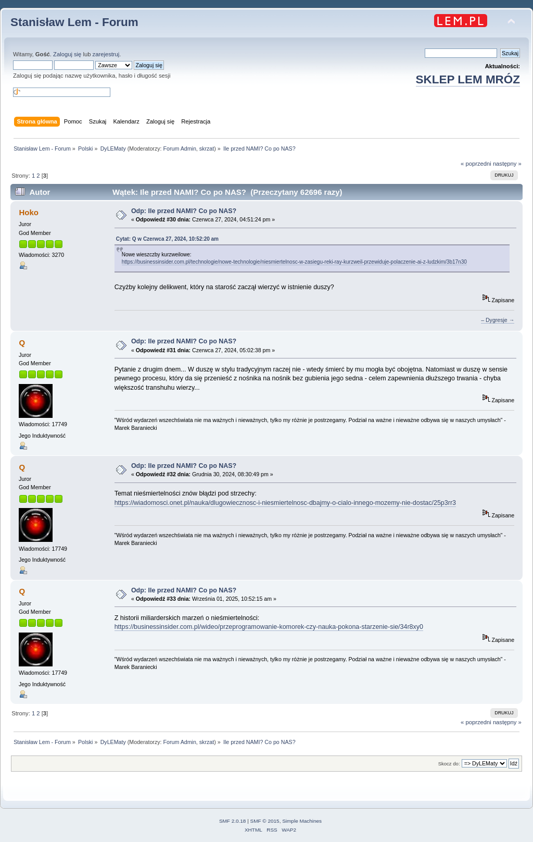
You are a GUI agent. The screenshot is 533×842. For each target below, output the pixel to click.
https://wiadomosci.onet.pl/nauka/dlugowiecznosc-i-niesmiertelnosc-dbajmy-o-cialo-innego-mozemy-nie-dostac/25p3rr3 (285, 502)
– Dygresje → (497, 320)
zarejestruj (106, 54)
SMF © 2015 (265, 821)
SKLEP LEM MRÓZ (468, 79)
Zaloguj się (67, 54)
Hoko (28, 212)
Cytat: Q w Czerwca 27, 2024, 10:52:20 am (167, 239)
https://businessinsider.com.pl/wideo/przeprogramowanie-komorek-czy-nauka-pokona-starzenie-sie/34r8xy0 (269, 626)
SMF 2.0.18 (232, 821)
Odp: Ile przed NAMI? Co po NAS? (183, 211)
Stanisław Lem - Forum (74, 22)
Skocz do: (449, 763)
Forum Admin (179, 148)
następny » (507, 163)
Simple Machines (302, 821)
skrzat (206, 148)
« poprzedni (476, 163)
